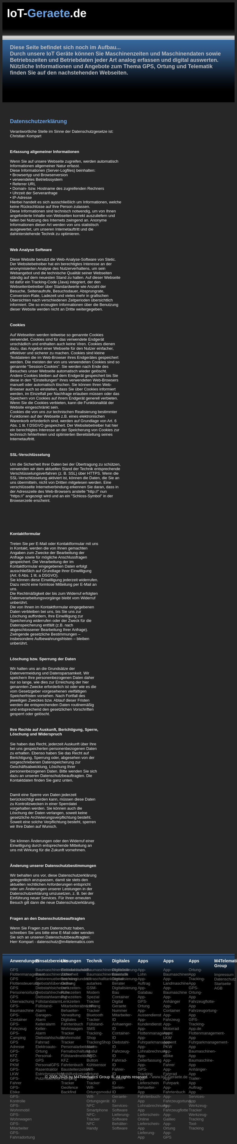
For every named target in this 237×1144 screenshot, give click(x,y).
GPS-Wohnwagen (21, 1116)
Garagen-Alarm (44, 1017)
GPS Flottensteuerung (25, 981)
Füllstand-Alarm (44, 1008)
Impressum (224, 974)
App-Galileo (169, 1116)
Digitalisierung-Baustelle (125, 972)
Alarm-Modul (92, 1048)
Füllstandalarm (48, 1001)
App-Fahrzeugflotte (175, 1107)
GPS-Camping (18, 1035)
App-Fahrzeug (171, 1017)
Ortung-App (195, 972)
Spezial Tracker (93, 999)
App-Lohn (141, 972)
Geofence (69, 1087)
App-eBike (168, 1053)
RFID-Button (92, 1058)
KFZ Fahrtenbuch (72, 1062)
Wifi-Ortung (93, 1071)
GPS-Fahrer (15, 1080)
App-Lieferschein (148, 1080)
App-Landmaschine (176, 981)
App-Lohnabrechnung (152, 1048)
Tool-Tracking (196, 1125)
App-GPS (167, 1134)
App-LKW (167, 1035)
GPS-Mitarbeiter (19, 1125)
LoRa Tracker (93, 1008)
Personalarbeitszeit (77, 1046)
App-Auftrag (143, 981)
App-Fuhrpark (171, 1080)
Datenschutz (225, 979)
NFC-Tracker (93, 1116)
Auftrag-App (196, 1089)
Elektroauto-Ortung (46, 1048)
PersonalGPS (47, 1065)
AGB (218, 988)
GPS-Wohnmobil (20, 1107)
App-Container (171, 1008)
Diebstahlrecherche (52, 992)
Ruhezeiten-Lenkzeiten (71, 999)
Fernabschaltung (75, 1051)
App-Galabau (144, 990)
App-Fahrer (169, 1062)
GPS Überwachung (22, 999)
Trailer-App (195, 1080)
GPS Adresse (17, 1044)
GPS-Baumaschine (22, 1008)
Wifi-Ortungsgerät (98, 1098)
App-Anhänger (171, 999)
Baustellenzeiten (75, 1069)
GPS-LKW (15, 1071)
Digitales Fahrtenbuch (72, 1021)
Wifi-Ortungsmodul (99, 1089)
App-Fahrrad (170, 1071)
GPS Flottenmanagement (27, 972)
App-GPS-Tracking (144, 1069)
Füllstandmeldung (76, 1055)
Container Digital (120, 999)
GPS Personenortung (24, 990)
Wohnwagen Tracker (72, 1030)
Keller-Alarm (41, 1030)
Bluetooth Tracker (95, 1017)
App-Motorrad (171, 1026)
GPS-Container (18, 1017)
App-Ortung (169, 1125)
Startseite (222, 983)
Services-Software (120, 1107)
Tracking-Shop (95, 1035)
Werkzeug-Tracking (198, 1116)
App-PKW (167, 1044)
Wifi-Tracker (93, 1080)
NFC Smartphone (97, 1107)
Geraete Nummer (119, 1008)
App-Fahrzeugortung (177, 1098)
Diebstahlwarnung (51, 997)
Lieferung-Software (121, 1116)
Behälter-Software (120, 1125)
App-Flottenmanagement (154, 1030)
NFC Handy (92, 1125)
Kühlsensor (96, 1065)
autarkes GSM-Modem (94, 988)
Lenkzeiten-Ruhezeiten (71, 990)
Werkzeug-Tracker (198, 1107)
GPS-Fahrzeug (18, 1026)
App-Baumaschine (175, 990)
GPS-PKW (15, 1062)
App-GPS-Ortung (143, 1001)
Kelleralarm (45, 1024)
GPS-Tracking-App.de (197, 1024)
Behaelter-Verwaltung (70, 1012)
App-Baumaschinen (176, 972)
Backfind (68, 1092)
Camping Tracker (69, 1080)
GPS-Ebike (15, 1089)
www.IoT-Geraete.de (170, 1077)
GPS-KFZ (15, 1053)
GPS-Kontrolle (17, 1098)
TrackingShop (99, 1042)
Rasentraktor (47, 1069)
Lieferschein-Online (148, 1116)
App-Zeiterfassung (149, 1058)
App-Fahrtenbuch (174, 1089)
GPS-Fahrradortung (22, 1134)
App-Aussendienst (149, 1012)
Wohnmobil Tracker (71, 1039)
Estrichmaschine (50, 1074)
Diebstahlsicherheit (52, 988)
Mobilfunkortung (75, 1074)
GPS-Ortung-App (195, 992)
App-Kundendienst (149, 1021)
